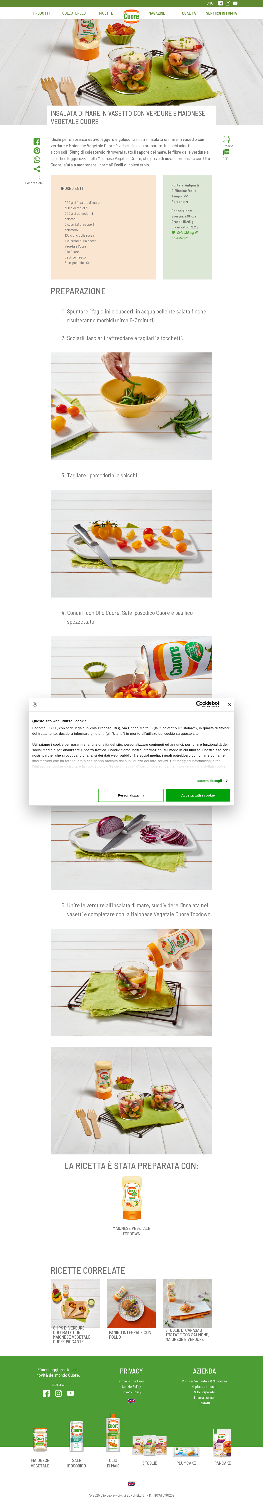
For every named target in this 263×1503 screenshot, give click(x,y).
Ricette (106, 13)
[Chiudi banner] (229, 704)
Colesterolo (74, 13)
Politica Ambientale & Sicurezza (204, 1381)
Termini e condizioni (131, 1381)
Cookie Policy (131, 1386)
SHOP (211, 2)
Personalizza (131, 795)
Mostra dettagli (209, 781)
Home (131, 15)
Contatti (204, 1403)
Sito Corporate (204, 1392)
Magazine (156, 13)
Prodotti (41, 13)
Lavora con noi (204, 1397)
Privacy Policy (131, 1392)
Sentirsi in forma (221, 13)
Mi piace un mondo (204, 1386)
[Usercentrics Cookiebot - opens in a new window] (199, 704)
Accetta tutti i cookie (198, 795)
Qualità (189, 13)
